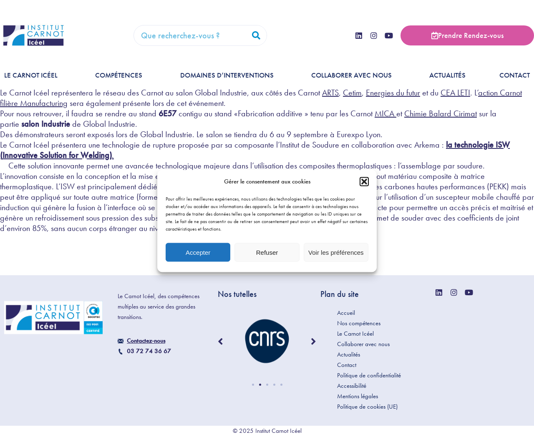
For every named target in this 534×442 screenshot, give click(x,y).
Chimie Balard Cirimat (440, 113)
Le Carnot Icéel (33, 75)
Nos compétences (358, 323)
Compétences (120, 75)
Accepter (198, 252)
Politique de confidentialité (369, 375)
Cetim (352, 92)
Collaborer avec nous (353, 75)
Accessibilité (351, 386)
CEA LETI (455, 92)
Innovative (21, 155)
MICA (385, 113)
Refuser (267, 252)
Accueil (346, 313)
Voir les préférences (336, 252)
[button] (364, 181)
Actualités (447, 75)
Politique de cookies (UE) (367, 406)
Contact (514, 75)
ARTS (330, 92)
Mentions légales (357, 396)
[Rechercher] (256, 35)
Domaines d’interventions (229, 75)
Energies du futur (393, 92)
